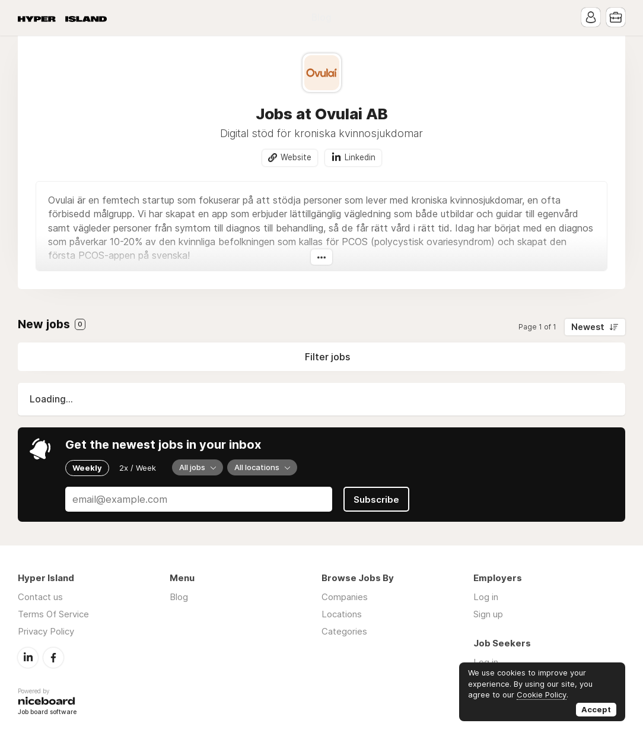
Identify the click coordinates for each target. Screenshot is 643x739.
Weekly (87, 467)
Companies (345, 596)
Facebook (53, 658)
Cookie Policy (541, 694)
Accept (596, 709)
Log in (485, 596)
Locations (342, 614)
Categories (344, 631)
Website (296, 157)
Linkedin (360, 157)
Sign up (488, 614)
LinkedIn (28, 658)
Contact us (40, 596)
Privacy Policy (46, 631)
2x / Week (137, 467)
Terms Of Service (53, 614)
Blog (321, 17)
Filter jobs (327, 357)
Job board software (47, 712)
